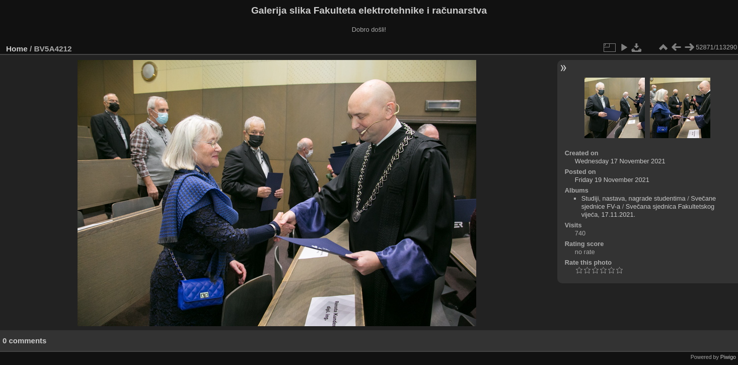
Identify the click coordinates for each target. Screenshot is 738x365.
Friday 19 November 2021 (612, 180)
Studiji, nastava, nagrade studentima (633, 198)
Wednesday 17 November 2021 (620, 161)
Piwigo (728, 357)
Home (17, 48)
